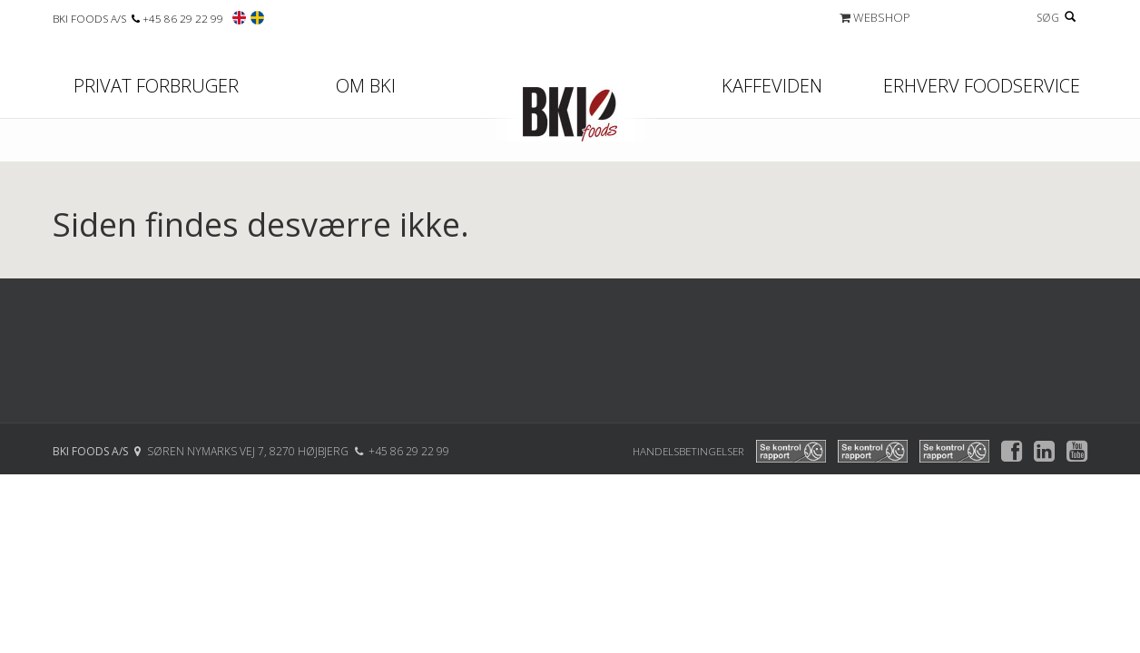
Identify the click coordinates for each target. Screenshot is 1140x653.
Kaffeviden (772, 85)
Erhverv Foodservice (981, 85)
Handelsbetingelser (688, 450)
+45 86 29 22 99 (182, 18)
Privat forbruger (156, 85)
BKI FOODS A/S (91, 18)
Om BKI (366, 85)
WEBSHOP (875, 17)
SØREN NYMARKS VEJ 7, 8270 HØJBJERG (249, 451)
